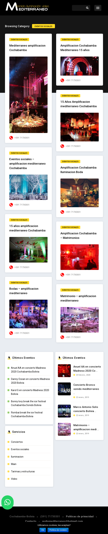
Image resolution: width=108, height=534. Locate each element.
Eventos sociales (19, 40)
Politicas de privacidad (80, 516)
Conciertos (17, 442)
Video (14, 478)
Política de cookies (58, 530)
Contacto (30, 521)
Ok (42, 530)
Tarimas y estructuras (23, 471)
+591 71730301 (21, 137)
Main (13, 464)
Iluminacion (17, 456)
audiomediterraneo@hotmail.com (62, 521)
